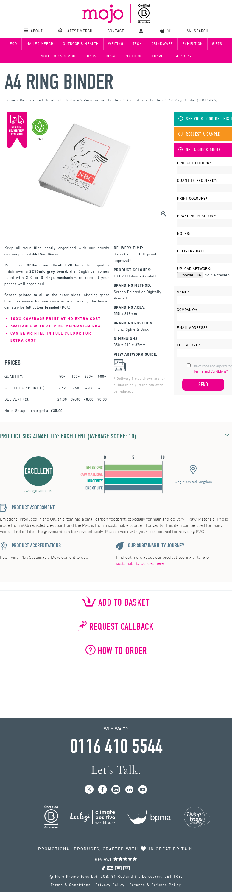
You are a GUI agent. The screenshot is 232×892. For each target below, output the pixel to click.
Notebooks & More (59, 56)
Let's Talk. (116, 770)
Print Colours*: (193, 198)
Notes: (183, 233)
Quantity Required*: (197, 180)
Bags (91, 56)
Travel (159, 56)
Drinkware (162, 43)
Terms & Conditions (71, 884)
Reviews (116, 859)
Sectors (183, 56)
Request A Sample (199, 134)
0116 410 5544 (116, 746)
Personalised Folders (103, 100)
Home (9, 100)
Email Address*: (193, 327)
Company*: (187, 309)
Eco (13, 43)
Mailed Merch (40, 43)
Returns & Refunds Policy (155, 884)
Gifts (217, 43)
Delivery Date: (191, 251)
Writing (115, 43)
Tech (137, 43)
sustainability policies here (140, 563)
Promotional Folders (145, 100)
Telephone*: (189, 345)
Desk (111, 56)
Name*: (183, 292)
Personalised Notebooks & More (49, 100)
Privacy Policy (110, 884)
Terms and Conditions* (211, 371)
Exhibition (192, 43)
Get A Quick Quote (199, 149)
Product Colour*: (194, 163)
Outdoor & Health (81, 43)
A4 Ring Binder (58, 82)
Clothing (134, 56)
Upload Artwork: (194, 268)
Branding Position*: (197, 216)
